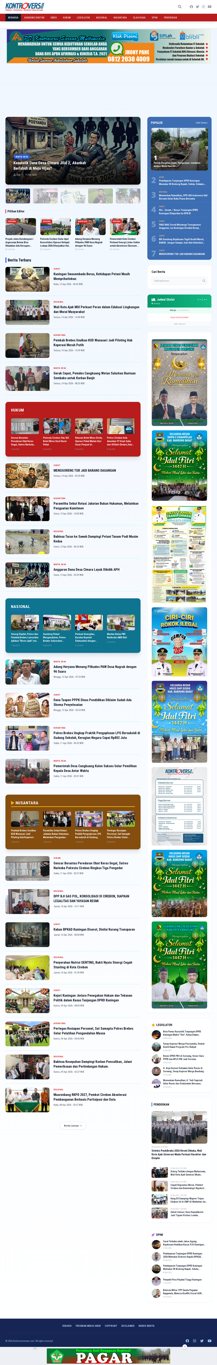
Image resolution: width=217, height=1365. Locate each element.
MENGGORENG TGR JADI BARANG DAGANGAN (85, 470)
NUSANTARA (120, 17)
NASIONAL (101, 17)
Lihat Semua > (202, 123)
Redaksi (67, 1326)
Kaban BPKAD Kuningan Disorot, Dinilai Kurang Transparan (94, 929)
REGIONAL (59, 302)
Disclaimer (128, 1326)
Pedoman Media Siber (88, 1326)
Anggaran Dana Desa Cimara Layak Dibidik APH (87, 570)
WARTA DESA (60, 368)
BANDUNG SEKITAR (34, 17)
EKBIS (54, 17)
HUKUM (67, 17)
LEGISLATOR (83, 17)
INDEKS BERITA (147, 1326)
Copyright (111, 1326)
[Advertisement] (108, 88)
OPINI (155, 17)
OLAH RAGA (139, 17)
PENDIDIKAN (170, 17)
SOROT (57, 269)
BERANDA (13, 17)
